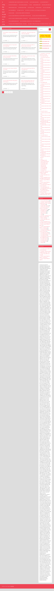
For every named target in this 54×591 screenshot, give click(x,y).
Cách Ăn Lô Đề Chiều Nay (14, 7)
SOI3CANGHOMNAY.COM (46, 48)
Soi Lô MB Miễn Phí (29, 10)
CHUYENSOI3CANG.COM (46, 41)
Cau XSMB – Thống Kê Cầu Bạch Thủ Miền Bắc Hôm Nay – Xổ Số (21, 26)
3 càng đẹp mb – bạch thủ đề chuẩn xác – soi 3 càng (4, 14)
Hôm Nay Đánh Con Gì (24, 7)
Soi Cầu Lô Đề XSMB (20, 10)
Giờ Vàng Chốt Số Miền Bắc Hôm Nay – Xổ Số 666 (40, 23)
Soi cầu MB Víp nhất (44, 84)
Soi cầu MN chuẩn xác (24, 4)
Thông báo (42, 244)
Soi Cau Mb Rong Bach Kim (45, 189)
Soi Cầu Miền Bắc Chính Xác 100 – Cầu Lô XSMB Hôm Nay (20, 23)
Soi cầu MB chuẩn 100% (44, 58)
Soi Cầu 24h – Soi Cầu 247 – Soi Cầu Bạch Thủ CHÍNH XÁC (20, 12)
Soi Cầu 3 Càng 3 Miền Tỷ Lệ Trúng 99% (17, 15)
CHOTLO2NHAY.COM (45, 43)
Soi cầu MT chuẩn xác (14, 4)
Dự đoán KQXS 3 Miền (34, 7)
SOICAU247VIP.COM (45, 46)
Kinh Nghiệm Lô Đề (37, 4)
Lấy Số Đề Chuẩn (42, 7)
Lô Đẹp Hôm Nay (13, 10)
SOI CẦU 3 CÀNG (34, 12)
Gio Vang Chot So (37, 10)
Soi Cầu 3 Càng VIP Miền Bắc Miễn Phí (16, 18)
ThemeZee (12, 588)
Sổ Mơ (31, 4)
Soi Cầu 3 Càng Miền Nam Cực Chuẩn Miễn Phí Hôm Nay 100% (36, 15)
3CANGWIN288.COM (45, 50)
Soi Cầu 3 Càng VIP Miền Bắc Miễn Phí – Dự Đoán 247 (34, 18)
